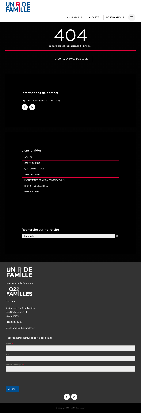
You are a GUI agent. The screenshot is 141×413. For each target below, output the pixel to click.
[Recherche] (68, 238)
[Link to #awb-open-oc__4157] (131, 17)
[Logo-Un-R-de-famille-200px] (18, 1)
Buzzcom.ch (80, 408)
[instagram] (32, 107)
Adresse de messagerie (15, 365)
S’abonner (12, 389)
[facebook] (25, 107)
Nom (8, 354)
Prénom (9, 344)
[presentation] (27, 379)
